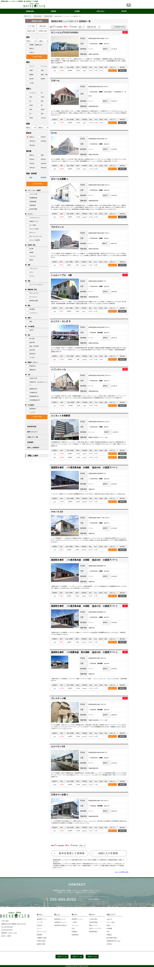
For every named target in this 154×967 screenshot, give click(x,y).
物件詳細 (122, 70)
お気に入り (113, 70)
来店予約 (124, 11)
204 (55, 453)
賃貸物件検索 (30, 11)
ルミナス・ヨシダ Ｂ (61, 321)
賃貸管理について (59, 919)
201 (55, 830)
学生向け (39, 925)
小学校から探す (31, 31)
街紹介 (109, 925)
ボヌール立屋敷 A (59, 179)
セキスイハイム (42, 931)
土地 (73, 928)
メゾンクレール (58, 369)
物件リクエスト (32, 432)
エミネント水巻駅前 (60, 415)
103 (55, 265)
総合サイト (62, 956)
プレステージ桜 (58, 698)
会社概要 (77, 11)
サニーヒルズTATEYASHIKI (64, 32)
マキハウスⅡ (57, 512)
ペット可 (39, 922)
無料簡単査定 (93, 931)
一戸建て (74, 922)
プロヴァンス (57, 227)
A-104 (54, 784)
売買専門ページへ (77, 919)
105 (55, 688)
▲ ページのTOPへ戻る (121, 872)
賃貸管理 (53, 11)
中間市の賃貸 (41, 941)
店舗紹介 (109, 934)
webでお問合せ (93, 899)
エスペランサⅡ (58, 746)
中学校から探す (42, 31)
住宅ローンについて (95, 928)
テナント (39, 928)
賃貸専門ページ (42, 919)
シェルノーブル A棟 (61, 275)
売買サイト (92, 956)
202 (55, 122)
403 (55, 457)
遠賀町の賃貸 (41, 944)
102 (55, 405)
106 (55, 169)
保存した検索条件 (33, 447)
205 (55, 70)
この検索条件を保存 (119, 27)
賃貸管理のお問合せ (60, 925)
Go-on (54, 133)
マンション (75, 925)
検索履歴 (30, 442)
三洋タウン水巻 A (59, 794)
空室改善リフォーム (60, 922)
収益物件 (74, 931)
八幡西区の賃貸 (42, 938)
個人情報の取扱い (112, 938)
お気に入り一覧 (32, 437)
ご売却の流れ (93, 919)
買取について (93, 925)
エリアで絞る (31, 26)
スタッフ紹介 (111, 922)
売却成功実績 (93, 922)
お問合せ (109, 944)
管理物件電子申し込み (113, 941)
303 (55, 736)
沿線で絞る (43, 26)
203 (55, 596)
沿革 (108, 931)
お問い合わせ (100, 11)
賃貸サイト (77, 956)
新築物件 (39, 934)
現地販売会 (75, 934)
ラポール (55, 80)
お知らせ (109, 919)
